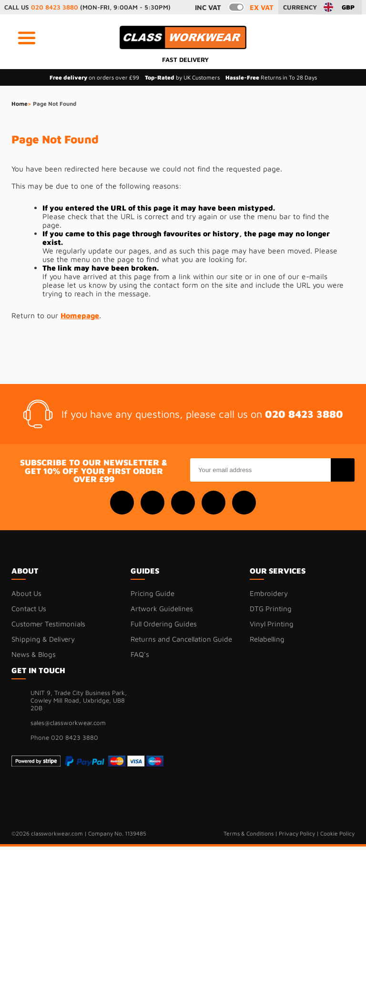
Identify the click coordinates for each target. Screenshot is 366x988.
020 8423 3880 (54, 7)
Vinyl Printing (272, 624)
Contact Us (28, 609)
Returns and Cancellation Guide (181, 639)
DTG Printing (271, 609)
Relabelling (267, 639)
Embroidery (269, 593)
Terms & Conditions (249, 833)
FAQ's (140, 654)
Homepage (80, 315)
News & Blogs (33, 654)
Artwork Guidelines (162, 609)
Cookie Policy (337, 833)
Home (19, 103)
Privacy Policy (297, 833)
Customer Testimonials (48, 624)
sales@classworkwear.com (68, 722)
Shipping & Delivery (43, 639)
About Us (26, 593)
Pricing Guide (152, 593)
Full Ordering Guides (164, 624)
